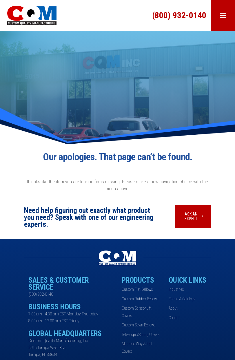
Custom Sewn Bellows (139, 325)
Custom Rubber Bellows (140, 299)
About (173, 308)
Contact (175, 317)
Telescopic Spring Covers (141, 334)
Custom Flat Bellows (137, 289)
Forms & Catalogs (182, 299)
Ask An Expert (191, 216)
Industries (176, 289)
